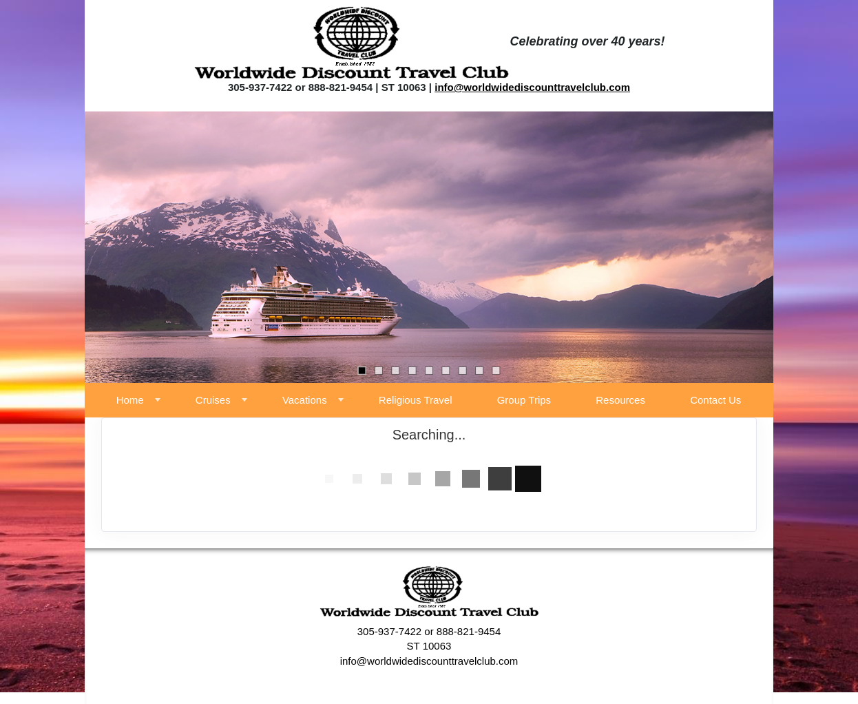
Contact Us (715, 400)
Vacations (304, 400)
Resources (620, 400)
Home (130, 400)
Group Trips (524, 400)
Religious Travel (415, 400)
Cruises (213, 400)
